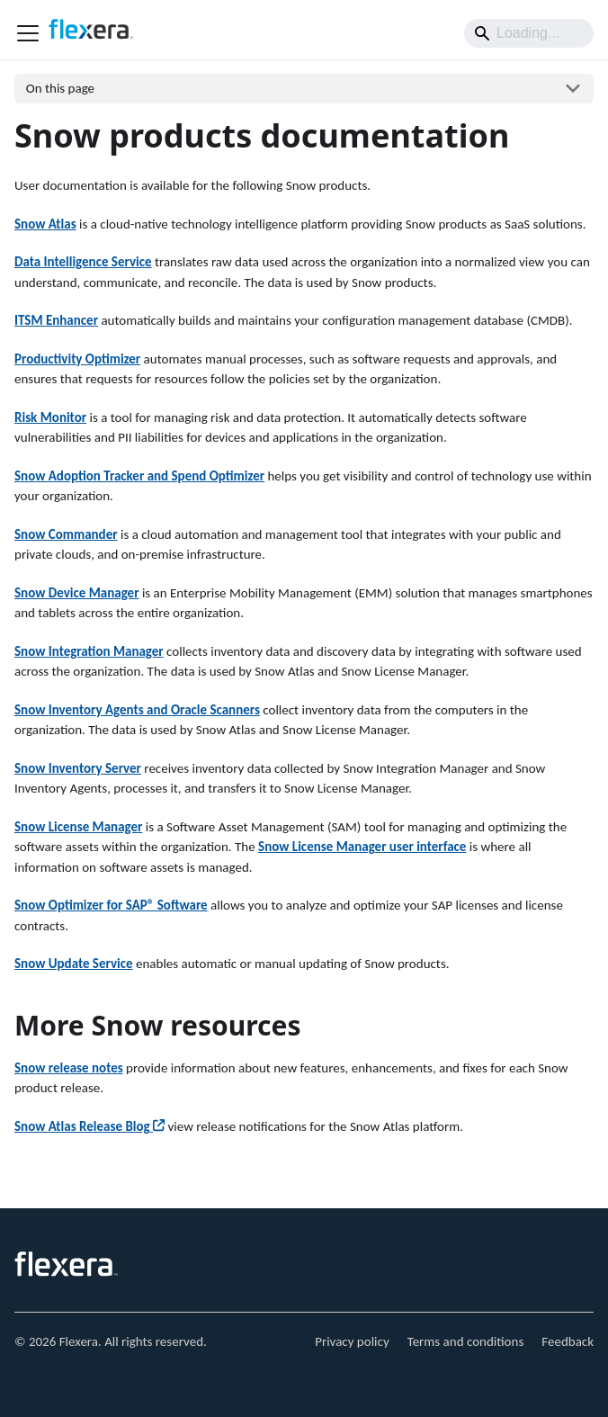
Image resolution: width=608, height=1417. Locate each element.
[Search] (529, 33)
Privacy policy (352, 1341)
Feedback (567, 1341)
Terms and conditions (465, 1341)
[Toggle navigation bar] (27, 33)
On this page (60, 88)
